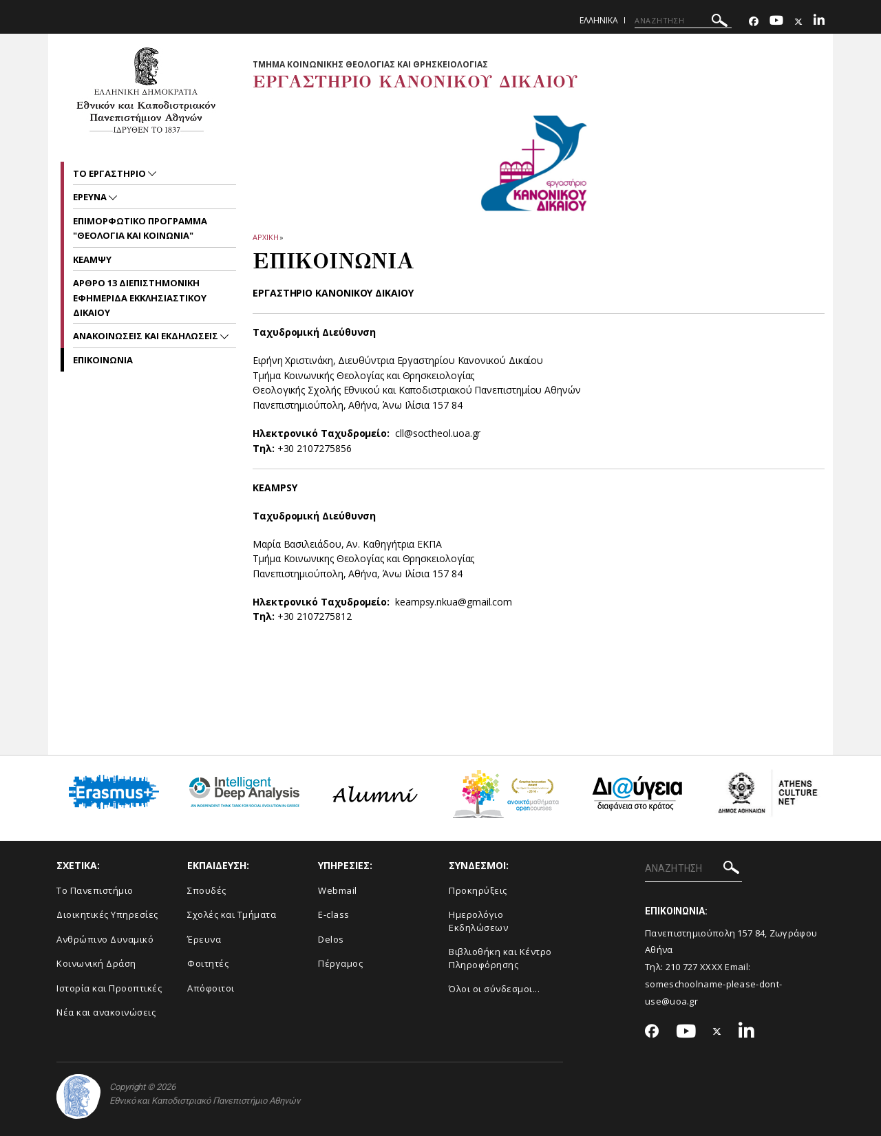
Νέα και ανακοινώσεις (106, 1012)
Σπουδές (206, 890)
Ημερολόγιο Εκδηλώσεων (478, 921)
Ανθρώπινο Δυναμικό (104, 939)
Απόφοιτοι (211, 988)
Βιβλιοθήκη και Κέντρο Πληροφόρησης (500, 958)
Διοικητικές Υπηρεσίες (107, 914)
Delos (331, 939)
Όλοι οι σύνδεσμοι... (494, 989)
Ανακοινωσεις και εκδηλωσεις (146, 336)
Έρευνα (204, 939)
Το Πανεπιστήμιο (95, 890)
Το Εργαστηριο (110, 173)
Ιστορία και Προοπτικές (109, 988)
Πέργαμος (340, 963)
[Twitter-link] (798, 22)
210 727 (683, 967)
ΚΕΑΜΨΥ (92, 259)
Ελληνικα (599, 20)
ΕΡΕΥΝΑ (91, 197)
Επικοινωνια (103, 360)
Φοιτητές (208, 963)
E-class (334, 914)
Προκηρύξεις (478, 890)
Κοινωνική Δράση (96, 963)
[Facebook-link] (753, 22)
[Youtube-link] (776, 22)
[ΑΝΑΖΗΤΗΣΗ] (683, 20)
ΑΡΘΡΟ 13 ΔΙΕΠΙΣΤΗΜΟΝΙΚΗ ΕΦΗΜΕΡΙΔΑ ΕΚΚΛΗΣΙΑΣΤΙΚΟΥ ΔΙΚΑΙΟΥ (139, 298)
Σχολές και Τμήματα (231, 914)
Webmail (337, 890)
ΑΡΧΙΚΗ (265, 237)
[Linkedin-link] (819, 22)
